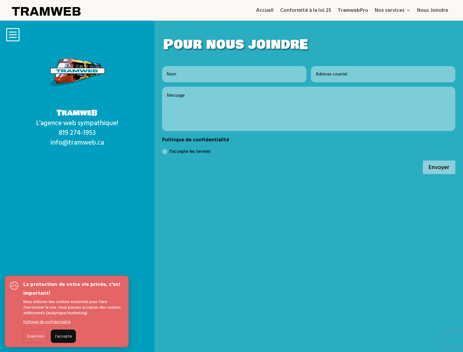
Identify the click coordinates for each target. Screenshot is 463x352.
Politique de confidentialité (47, 322)
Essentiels (35, 336)
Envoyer (439, 167)
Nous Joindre (432, 11)
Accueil (265, 11)
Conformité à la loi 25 (305, 11)
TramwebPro (353, 11)
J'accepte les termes (186, 151)
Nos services (390, 11)
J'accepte (63, 336)
